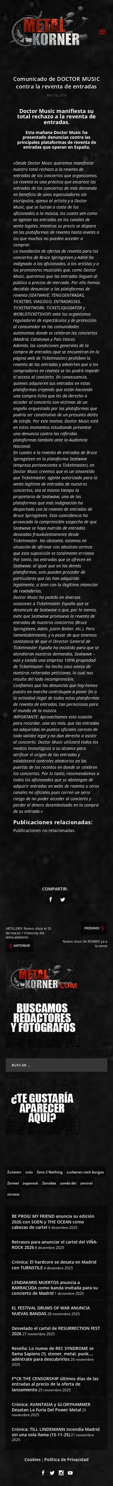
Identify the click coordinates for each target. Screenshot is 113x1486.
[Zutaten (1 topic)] (14, 1172)
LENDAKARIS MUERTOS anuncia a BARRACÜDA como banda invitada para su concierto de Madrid (55, 1287)
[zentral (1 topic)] (86, 1183)
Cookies (32, 1459)
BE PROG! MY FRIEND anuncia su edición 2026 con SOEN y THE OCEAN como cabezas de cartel (53, 1221)
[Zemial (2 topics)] (13, 1183)
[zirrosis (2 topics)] (13, 1194)
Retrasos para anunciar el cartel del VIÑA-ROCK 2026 (55, 1244)
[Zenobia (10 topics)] (49, 1183)
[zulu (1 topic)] (29, 1172)
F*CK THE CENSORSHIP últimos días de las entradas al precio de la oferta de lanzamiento (55, 1384)
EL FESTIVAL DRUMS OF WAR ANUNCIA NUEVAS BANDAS (51, 1310)
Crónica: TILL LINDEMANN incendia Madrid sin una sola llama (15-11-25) (56, 1431)
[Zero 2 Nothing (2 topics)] (49, 1172)
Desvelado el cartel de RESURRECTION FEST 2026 (56, 1330)
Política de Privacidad (66, 1459)
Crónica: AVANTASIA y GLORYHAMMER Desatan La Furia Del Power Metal (51, 1407)
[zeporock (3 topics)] (30, 1183)
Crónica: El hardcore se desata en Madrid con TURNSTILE (54, 1264)
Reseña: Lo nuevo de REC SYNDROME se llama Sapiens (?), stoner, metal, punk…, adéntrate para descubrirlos (53, 1353)
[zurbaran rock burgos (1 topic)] (85, 1172)
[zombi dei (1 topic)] (68, 1183)
